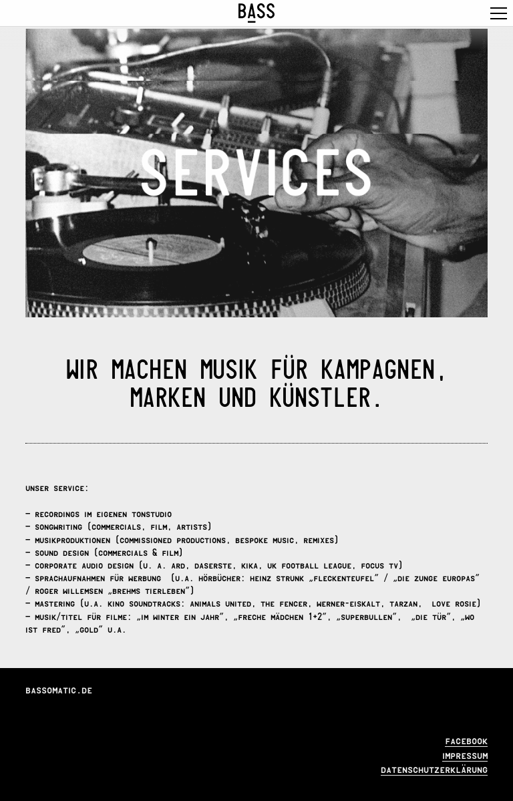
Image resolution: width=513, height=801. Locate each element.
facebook (466, 739)
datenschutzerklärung (434, 768)
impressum (465, 754)
